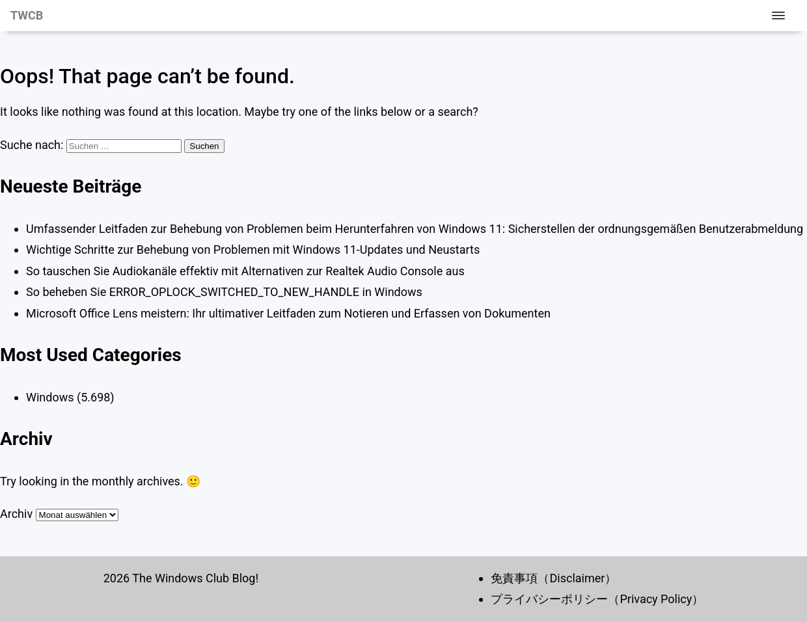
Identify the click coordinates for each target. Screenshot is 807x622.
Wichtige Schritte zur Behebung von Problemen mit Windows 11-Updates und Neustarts (253, 249)
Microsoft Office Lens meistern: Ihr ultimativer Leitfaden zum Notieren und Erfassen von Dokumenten (288, 313)
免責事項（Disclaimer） (553, 578)
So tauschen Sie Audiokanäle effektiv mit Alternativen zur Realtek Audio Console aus (245, 271)
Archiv (16, 514)
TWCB (26, 15)
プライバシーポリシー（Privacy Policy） (597, 599)
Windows (50, 397)
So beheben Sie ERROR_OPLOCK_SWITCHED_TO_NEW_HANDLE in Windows (224, 292)
